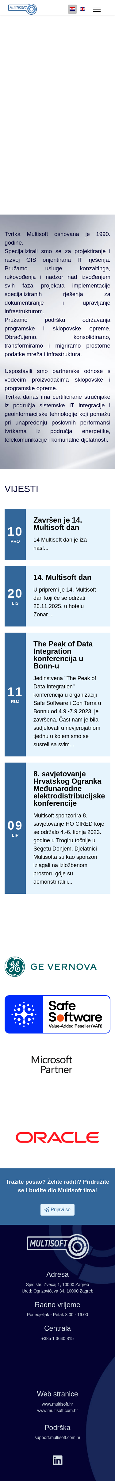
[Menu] (97, 9)
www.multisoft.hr (57, 1404)
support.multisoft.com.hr (57, 1437)
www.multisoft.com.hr (57, 1410)
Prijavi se (57, 1209)
